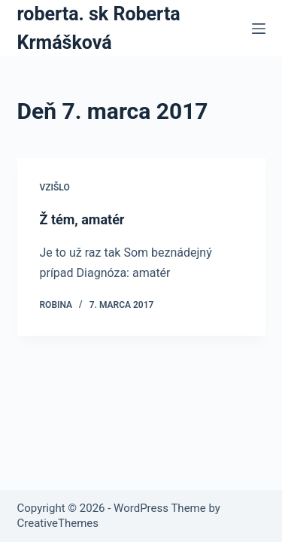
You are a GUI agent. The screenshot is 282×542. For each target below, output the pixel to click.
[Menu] (258, 28)
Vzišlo (55, 187)
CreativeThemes (58, 523)
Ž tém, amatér (82, 219)
